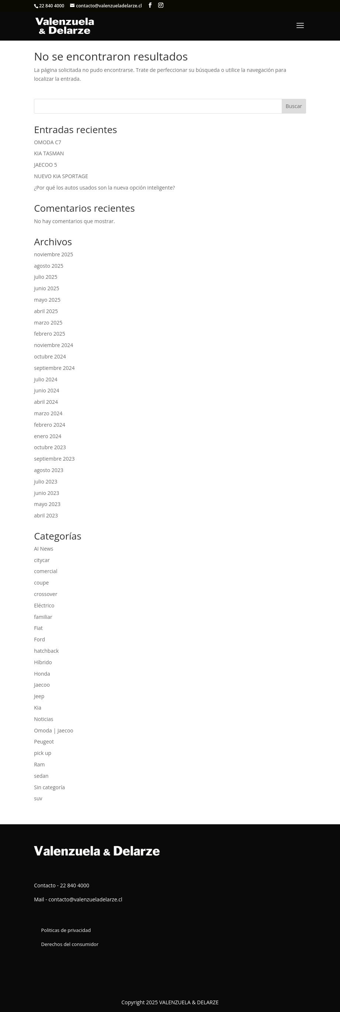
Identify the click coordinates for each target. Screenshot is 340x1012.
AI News (43, 548)
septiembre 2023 (54, 458)
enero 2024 (47, 436)
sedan (41, 775)
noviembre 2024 (53, 345)
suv (38, 798)
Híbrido (43, 662)
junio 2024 (46, 390)
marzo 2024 (48, 413)
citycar (41, 560)
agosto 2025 (48, 265)
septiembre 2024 (54, 367)
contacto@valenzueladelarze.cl (85, 899)
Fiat (38, 627)
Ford (39, 639)
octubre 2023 (50, 447)
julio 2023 (45, 481)
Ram (39, 764)
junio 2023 (46, 492)
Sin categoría (49, 787)
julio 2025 (45, 276)
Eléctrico (44, 605)
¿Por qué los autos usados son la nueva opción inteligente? (104, 187)
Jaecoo (42, 684)
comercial (45, 571)
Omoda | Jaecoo (53, 730)
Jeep (39, 696)
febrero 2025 (49, 333)
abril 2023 (46, 515)
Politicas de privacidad (66, 930)
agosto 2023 (48, 470)
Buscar (293, 106)
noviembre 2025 (53, 254)
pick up (42, 752)
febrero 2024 (49, 424)
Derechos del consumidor (69, 944)
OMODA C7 (47, 142)
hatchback (46, 650)
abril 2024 (46, 401)
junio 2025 (46, 288)
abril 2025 (46, 311)
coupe (41, 582)
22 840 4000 (51, 6)
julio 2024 (45, 379)
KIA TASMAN (49, 153)
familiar (43, 616)
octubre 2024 (50, 356)
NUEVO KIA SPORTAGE (61, 176)
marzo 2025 (48, 322)
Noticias (43, 718)
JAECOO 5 (45, 164)
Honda (42, 673)
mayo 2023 (47, 503)
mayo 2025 (47, 299)
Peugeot (44, 741)
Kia (37, 707)
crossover (45, 593)
